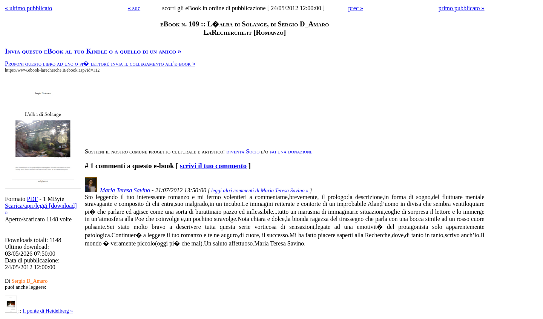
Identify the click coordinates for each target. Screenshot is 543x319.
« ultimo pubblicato (28, 8)
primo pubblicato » (462, 8)
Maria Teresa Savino (125, 190)
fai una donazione (291, 151)
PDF (32, 199)
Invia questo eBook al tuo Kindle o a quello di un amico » (93, 51)
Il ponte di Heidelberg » (48, 311)
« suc (134, 8)
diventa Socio (242, 151)
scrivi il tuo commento (213, 166)
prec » (355, 8)
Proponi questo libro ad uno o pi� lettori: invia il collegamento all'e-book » (100, 63)
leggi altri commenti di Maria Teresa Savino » (259, 190)
